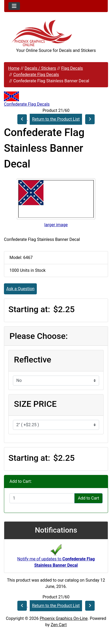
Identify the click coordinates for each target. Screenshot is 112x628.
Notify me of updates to (56, 557)
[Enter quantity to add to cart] (42, 498)
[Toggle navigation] (14, 6)
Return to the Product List (56, 119)
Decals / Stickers (40, 68)
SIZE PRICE (35, 404)
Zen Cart (59, 624)
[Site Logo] (56, 33)
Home (13, 68)
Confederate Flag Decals (36, 74)
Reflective (32, 360)
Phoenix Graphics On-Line (64, 618)
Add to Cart (88, 498)
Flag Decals (72, 68)
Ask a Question (20, 288)
